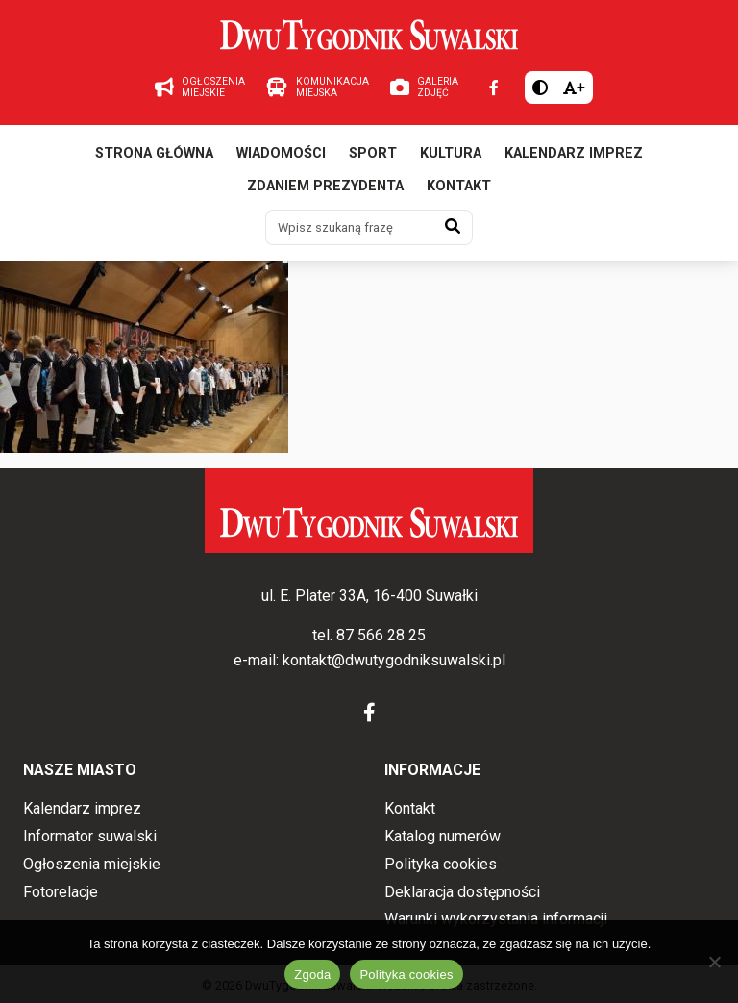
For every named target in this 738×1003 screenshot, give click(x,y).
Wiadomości (281, 153)
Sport (373, 153)
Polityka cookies (440, 864)
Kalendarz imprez (573, 153)
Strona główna (154, 153)
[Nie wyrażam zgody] (714, 961)
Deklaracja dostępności (462, 892)
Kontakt (459, 186)
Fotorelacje (60, 892)
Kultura (450, 153)
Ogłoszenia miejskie (91, 864)
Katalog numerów (442, 836)
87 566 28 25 (381, 635)
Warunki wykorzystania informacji (495, 919)
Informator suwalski (90, 836)
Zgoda (312, 974)
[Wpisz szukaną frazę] (349, 227)
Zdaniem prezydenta (325, 186)
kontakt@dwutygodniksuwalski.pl (394, 660)
